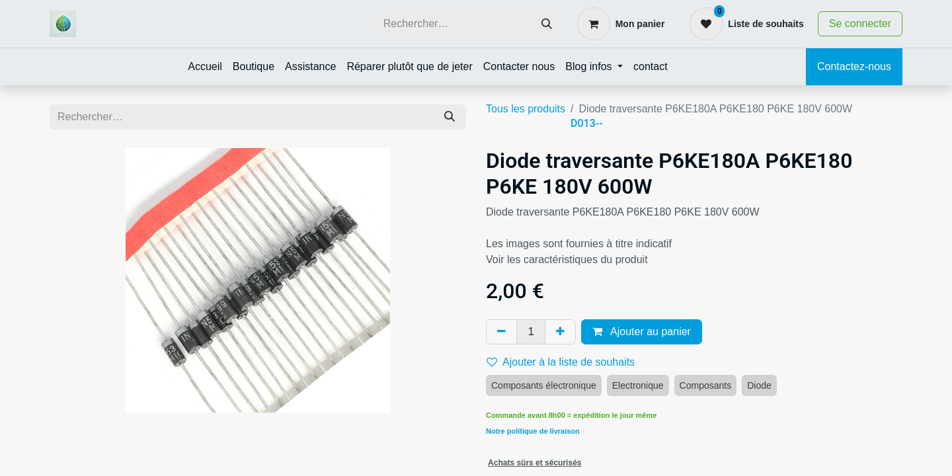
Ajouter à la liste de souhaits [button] (561, 362)
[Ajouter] (560, 331)
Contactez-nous (854, 66)
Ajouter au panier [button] (641, 331)
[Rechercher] (546, 24)
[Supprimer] (501, 331)
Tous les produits (525, 108)
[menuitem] (204, 67)
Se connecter (860, 23)
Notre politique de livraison (533, 431)
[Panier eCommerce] (621, 24)
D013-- (587, 123)
